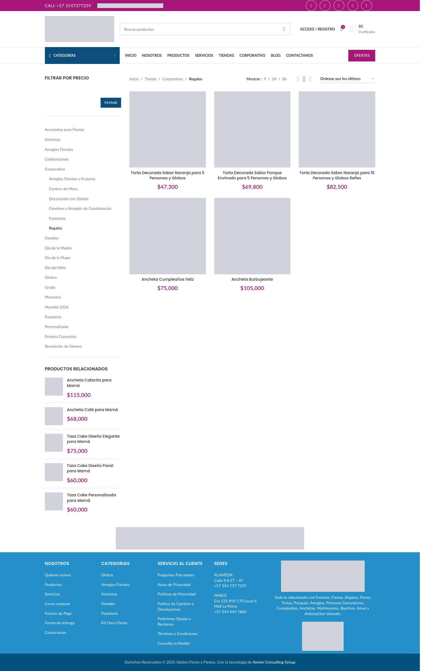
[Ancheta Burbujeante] (252, 236)
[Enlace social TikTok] (366, 5)
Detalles (52, 238)
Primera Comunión (61, 336)
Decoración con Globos (69, 198)
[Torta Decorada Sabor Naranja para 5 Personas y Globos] (167, 129)
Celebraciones (57, 159)
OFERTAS (361, 55)
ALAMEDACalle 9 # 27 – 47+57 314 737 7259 (230, 580)
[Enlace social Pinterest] (352, 5)
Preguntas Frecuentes (176, 574)
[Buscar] (205, 29)
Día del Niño (55, 267)
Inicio (134, 78)
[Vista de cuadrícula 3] (304, 79)
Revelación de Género (63, 346)
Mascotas (53, 297)
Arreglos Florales (59, 149)
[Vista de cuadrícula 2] (298, 79)
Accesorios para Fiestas (65, 129)
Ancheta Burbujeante (252, 279)
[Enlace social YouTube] (338, 5)
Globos (51, 277)
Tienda (150, 78)
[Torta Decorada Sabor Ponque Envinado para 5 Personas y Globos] (252, 129)
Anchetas (53, 139)
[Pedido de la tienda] (347, 79)
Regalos (55, 228)
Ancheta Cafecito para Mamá (89, 383)
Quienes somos (58, 574)
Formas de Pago (58, 613)
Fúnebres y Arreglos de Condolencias (80, 208)
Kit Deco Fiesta (114, 622)
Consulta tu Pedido (174, 643)
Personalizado (56, 326)
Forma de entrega (60, 622)
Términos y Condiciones (178, 633)
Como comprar (57, 603)
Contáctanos (55, 632)
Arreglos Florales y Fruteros (72, 178)
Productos (53, 584)
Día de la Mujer (58, 257)
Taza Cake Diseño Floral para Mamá (90, 468)
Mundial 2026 (57, 306)
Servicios (52, 594)
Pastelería (57, 218)
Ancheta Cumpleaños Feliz (168, 279)
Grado (50, 287)
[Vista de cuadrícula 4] (310, 79)
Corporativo (55, 169)
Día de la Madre (58, 248)
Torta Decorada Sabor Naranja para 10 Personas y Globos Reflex (336, 175)
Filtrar (110, 102)
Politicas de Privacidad (177, 594)
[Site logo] (79, 28)
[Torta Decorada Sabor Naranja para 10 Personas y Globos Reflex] (337, 129)
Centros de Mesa (63, 188)
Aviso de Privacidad (174, 584)
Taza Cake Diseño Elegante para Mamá (93, 439)
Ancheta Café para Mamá (92, 409)
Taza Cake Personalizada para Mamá (91, 497)
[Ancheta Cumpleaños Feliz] (167, 236)
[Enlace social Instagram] (325, 5)
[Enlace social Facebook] (311, 5)
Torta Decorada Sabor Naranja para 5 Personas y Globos (168, 175)
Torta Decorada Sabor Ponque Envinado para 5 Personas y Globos (252, 175)
